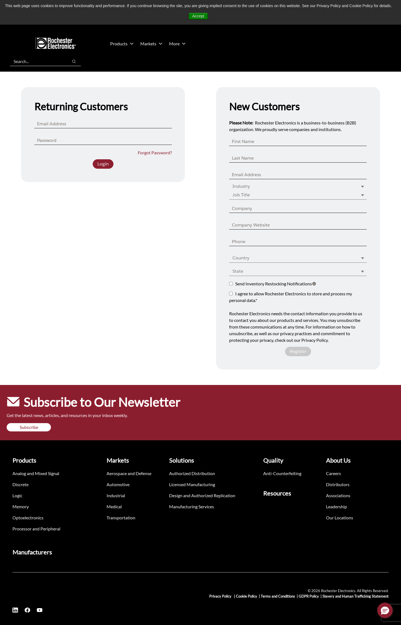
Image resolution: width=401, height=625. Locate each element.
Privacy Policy (220, 596)
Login (103, 164)
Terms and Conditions (278, 596)
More (177, 43)
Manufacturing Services (191, 506)
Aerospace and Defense (129, 473)
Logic (17, 495)
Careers (333, 473)
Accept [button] (198, 16)
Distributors (338, 484)
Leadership (336, 506)
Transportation (121, 517)
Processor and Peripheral (36, 528)
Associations (338, 495)
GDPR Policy (309, 596)
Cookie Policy (246, 596)
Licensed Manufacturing (192, 484)
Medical (114, 506)
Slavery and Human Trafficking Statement (355, 596)
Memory (20, 506)
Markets (151, 43)
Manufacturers (32, 552)
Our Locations (339, 517)
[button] (385, 610)
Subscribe (29, 427)
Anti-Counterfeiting (282, 473)
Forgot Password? (155, 152)
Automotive (118, 484)
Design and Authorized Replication (202, 495)
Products (122, 43)
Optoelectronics (27, 517)
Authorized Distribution (192, 473)
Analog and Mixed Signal (35, 473)
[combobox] (36, 61)
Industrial (116, 495)
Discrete (20, 484)
